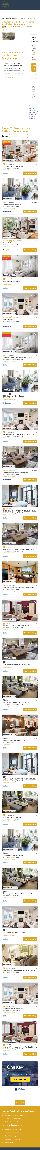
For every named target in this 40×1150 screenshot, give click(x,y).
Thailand (22, 18)
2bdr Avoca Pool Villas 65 (12, 817)
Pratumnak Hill (12, 323)
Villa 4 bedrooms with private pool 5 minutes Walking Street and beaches (20, 550)
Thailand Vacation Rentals (13, 1122)
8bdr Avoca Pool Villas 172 (13, 166)
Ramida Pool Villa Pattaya (13, 855)
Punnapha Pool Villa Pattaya (14, 932)
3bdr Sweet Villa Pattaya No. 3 (15, 741)
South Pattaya (11, 208)
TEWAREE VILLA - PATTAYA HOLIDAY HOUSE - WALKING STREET (17, 627)
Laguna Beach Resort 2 (12, 205)
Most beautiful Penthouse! (13, 1009)
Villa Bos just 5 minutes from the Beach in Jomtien (18, 588)
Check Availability (33, 67)
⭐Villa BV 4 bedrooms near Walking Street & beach (19, 1048)
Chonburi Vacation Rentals (13, 1119)
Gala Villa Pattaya (10, 243)
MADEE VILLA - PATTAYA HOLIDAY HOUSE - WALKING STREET (19, 780)
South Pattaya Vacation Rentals (15, 1115)
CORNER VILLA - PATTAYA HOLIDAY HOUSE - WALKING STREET (19, 359)
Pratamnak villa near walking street (16, 664)
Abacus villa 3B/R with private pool (16, 702)
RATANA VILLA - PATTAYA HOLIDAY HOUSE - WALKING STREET (19, 435)
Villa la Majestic (9, 319)
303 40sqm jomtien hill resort (14, 396)
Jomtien (10, 170)
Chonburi (29, 18)
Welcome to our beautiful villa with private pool (19, 971)
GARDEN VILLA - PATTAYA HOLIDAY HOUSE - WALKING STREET (19, 512)
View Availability (30, 173)
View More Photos (8, 36)
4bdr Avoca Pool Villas (11, 281)
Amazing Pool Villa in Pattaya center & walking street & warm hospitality (17, 895)
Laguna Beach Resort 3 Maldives (15, 473)
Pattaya (37, 18)
